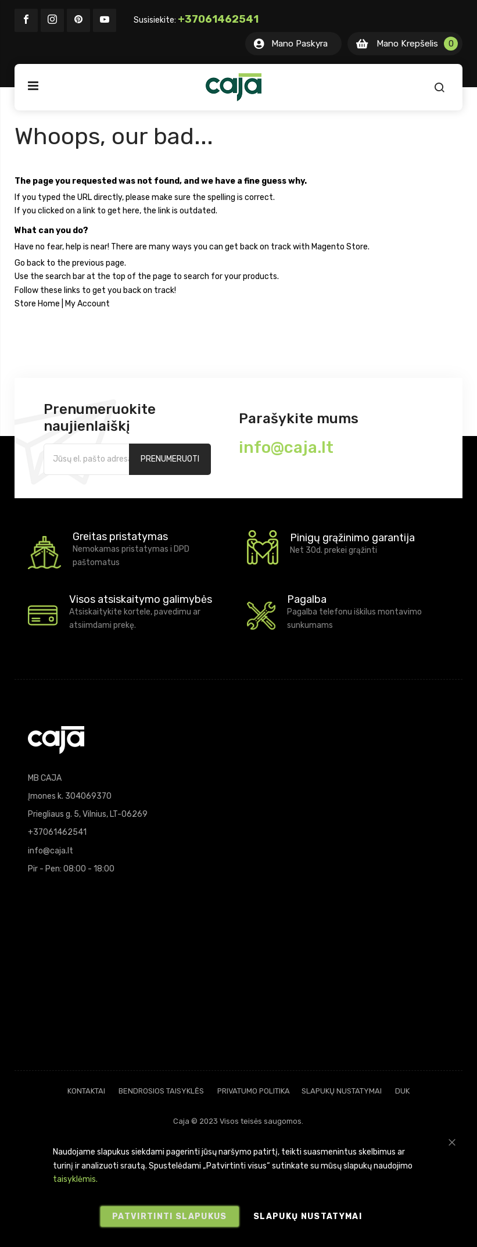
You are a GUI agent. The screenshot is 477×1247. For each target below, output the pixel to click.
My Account (87, 304)
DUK (402, 1091)
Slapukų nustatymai (342, 1091)
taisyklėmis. (75, 1179)
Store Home (37, 304)
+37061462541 (218, 19)
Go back (30, 263)
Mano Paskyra (299, 43)
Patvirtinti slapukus (169, 1216)
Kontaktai (86, 1091)
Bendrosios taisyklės (161, 1091)
